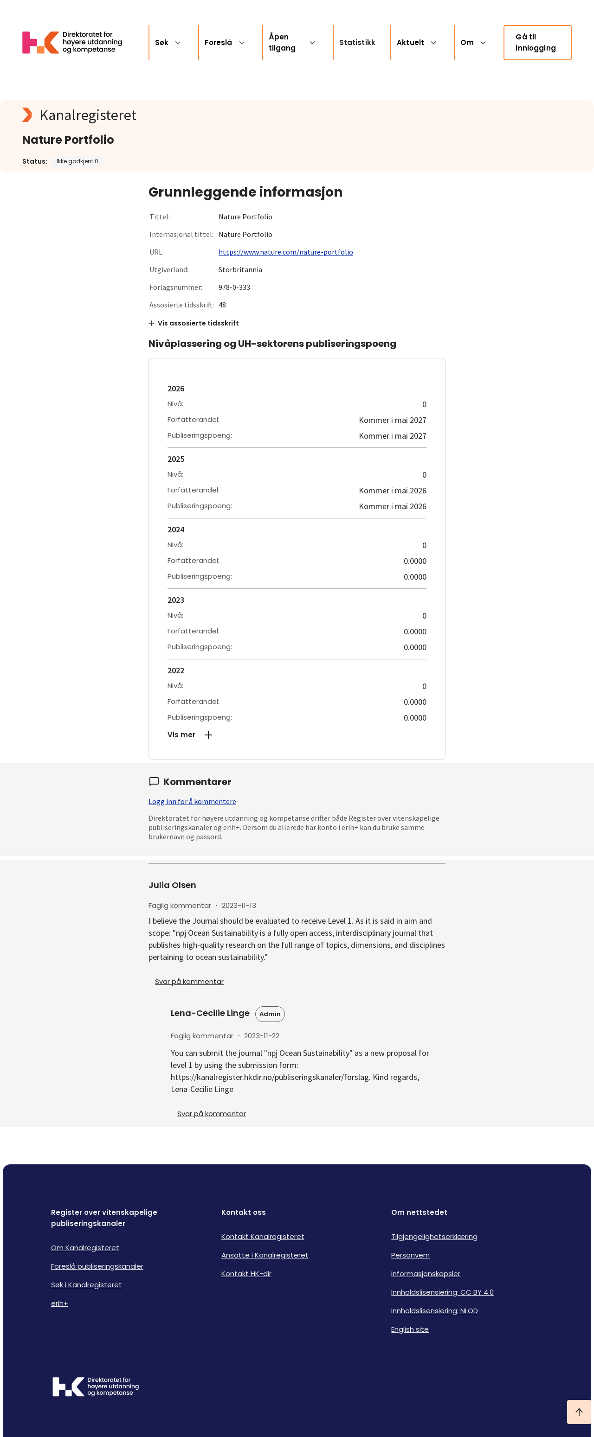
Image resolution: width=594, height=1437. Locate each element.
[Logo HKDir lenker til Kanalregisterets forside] (78, 42)
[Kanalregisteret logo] (208, 115)
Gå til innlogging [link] (536, 42)
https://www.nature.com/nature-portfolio (286, 251)
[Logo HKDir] (95, 1388)
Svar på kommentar (189, 981)
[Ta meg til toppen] (579, 1412)
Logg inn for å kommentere (192, 801)
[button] (297, 735)
